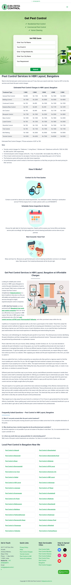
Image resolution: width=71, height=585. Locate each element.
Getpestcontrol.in (15, 293)
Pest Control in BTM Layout (47, 467)
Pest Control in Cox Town (13, 472)
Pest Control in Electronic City (48, 472)
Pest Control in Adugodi (12, 450)
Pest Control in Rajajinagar (47, 517)
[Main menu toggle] (67, 7)
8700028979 (35, 1)
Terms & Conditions (26, 558)
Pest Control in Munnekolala (48, 511)
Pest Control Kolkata (45, 556)
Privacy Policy (24, 547)
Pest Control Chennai (45, 554)
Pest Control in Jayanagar (13, 489)
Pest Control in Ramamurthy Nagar (16, 522)
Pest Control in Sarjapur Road (48, 522)
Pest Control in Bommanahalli (14, 467)
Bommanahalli (25, 319)
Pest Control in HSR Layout (13, 483)
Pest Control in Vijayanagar (13, 528)
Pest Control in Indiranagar (47, 483)
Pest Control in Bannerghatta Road (50, 456)
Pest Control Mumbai (45, 551)
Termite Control (24, 554)
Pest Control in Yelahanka (13, 533)
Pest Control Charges (26, 552)
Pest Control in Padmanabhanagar (16, 517)
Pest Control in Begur (12, 461)
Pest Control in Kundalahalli (47, 494)
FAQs (21, 549)
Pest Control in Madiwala (47, 500)
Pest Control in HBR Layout (47, 478)
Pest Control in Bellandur (47, 461)
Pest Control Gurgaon (45, 565)
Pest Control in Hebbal (12, 478)
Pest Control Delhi (44, 549)
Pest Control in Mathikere (13, 511)
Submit (35, 69)
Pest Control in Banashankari (48, 450)
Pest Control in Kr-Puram (13, 500)
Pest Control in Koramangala (14, 494)
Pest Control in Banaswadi (13, 456)
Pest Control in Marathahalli (47, 506)
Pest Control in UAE (26, 556)
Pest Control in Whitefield (47, 528)
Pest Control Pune (44, 558)
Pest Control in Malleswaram (14, 506)
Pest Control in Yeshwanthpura (48, 533)
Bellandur (33, 319)
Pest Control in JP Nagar (47, 489)
